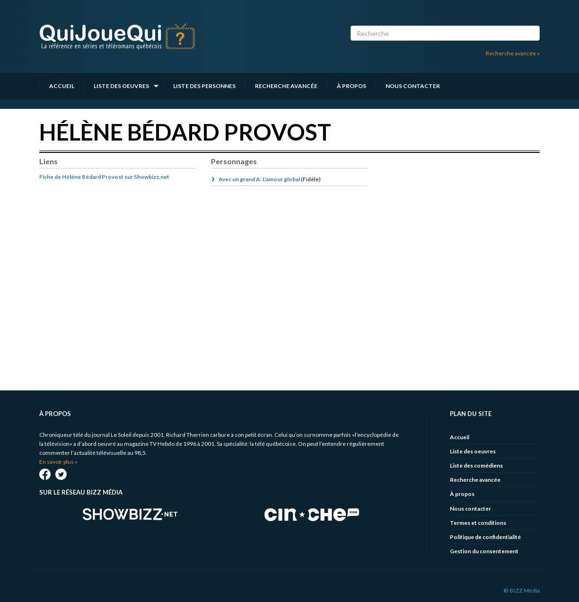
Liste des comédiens (476, 465)
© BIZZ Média (521, 590)
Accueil (61, 85)
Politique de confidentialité (485, 536)
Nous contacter (413, 85)
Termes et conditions (478, 522)
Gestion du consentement (484, 551)
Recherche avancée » (513, 53)
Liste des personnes (204, 85)
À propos (351, 85)
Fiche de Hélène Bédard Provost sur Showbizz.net (104, 176)
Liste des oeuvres (121, 85)
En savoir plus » (58, 461)
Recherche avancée (286, 85)
